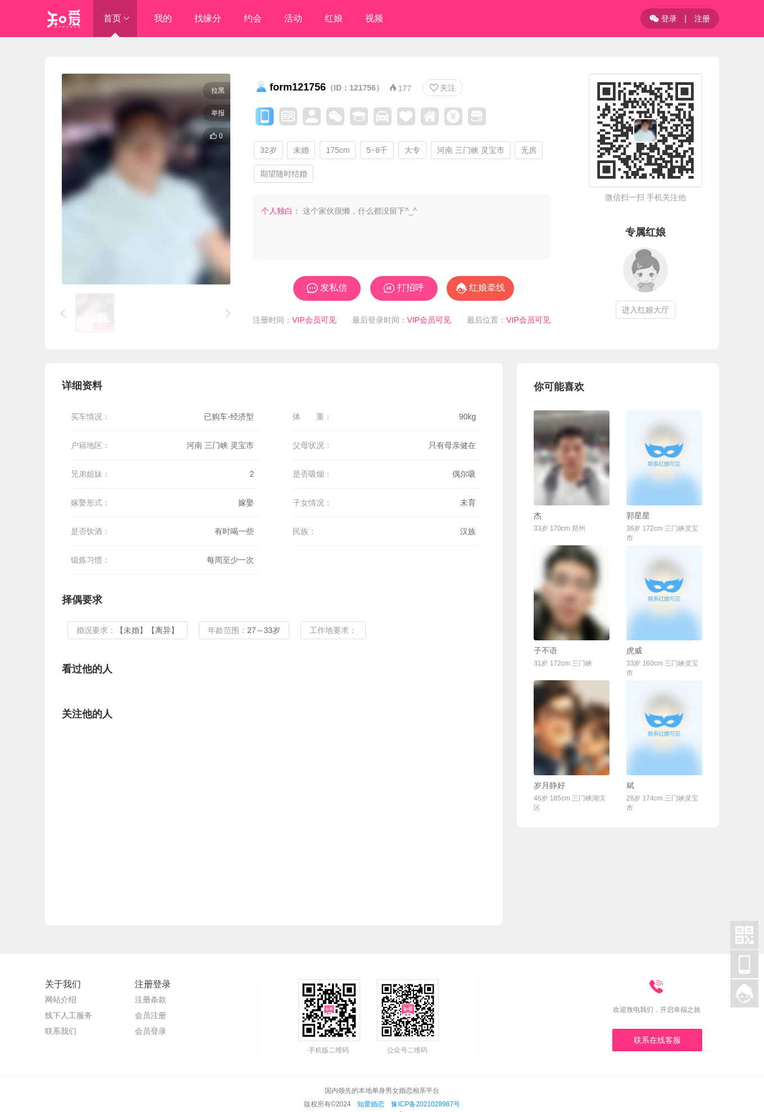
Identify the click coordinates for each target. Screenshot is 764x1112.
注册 (702, 18)
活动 (293, 18)
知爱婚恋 (370, 1104)
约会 (253, 18)
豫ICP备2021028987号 (425, 1104)
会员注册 (150, 1015)
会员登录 (150, 1031)
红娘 (334, 18)
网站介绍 (60, 999)
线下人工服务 (68, 1015)
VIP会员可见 (314, 319)
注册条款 (150, 999)
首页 (112, 18)
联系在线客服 (657, 1040)
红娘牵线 (487, 287)
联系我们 (60, 1031)
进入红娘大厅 (645, 309)
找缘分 (207, 18)
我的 (163, 18)
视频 (374, 18)
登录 (663, 18)
